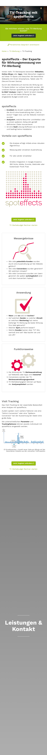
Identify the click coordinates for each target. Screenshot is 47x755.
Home (4, 51)
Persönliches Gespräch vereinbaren (23, 45)
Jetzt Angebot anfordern (23, 35)
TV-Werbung (14, 51)
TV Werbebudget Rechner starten (23, 225)
